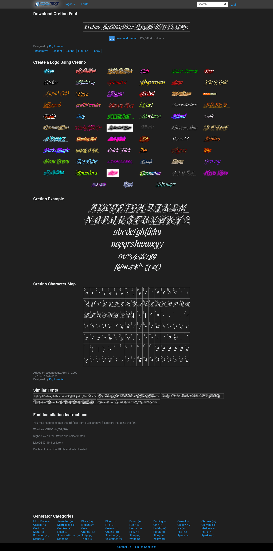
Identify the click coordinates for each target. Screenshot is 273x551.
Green (111, 528)
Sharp (134, 535)
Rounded (41, 535)
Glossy (184, 524)
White (134, 539)
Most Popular (41, 521)
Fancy (96, 51)
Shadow (112, 535)
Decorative (41, 51)
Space (183, 535)
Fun (134, 524)
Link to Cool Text (145, 547)
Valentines (113, 539)
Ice (181, 528)
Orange (88, 531)
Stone (62, 539)
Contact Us (124, 547)
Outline (112, 531)
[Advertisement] (16, 63)
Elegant (57, 51)
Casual (183, 521)
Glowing (208, 524)
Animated (65, 521)
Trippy (86, 539)
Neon (62, 531)
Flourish (83, 51)
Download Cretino (123, 38)
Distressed (66, 524)
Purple (159, 531)
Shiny (158, 535)
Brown (135, 521)
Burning (159, 521)
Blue (110, 521)
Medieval (209, 528)
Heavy (135, 528)
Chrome (208, 521)
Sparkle (207, 535)
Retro (206, 531)
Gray (85, 528)
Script (70, 51)
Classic (39, 524)
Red (182, 531)
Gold (38, 528)
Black (87, 521)
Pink (134, 531)
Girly (157, 524)
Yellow (159, 539)
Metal (38, 531)
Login (234, 4)
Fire (109, 524)
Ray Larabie (56, 46)
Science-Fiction (68, 535)
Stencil (39, 539)
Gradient (64, 528)
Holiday (159, 528)
